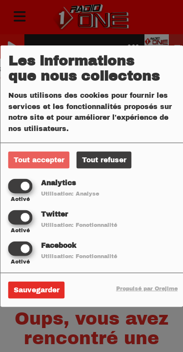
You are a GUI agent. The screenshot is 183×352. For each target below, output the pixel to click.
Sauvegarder (37, 290)
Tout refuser (104, 159)
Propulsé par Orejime (147, 288)
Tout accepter (39, 159)
